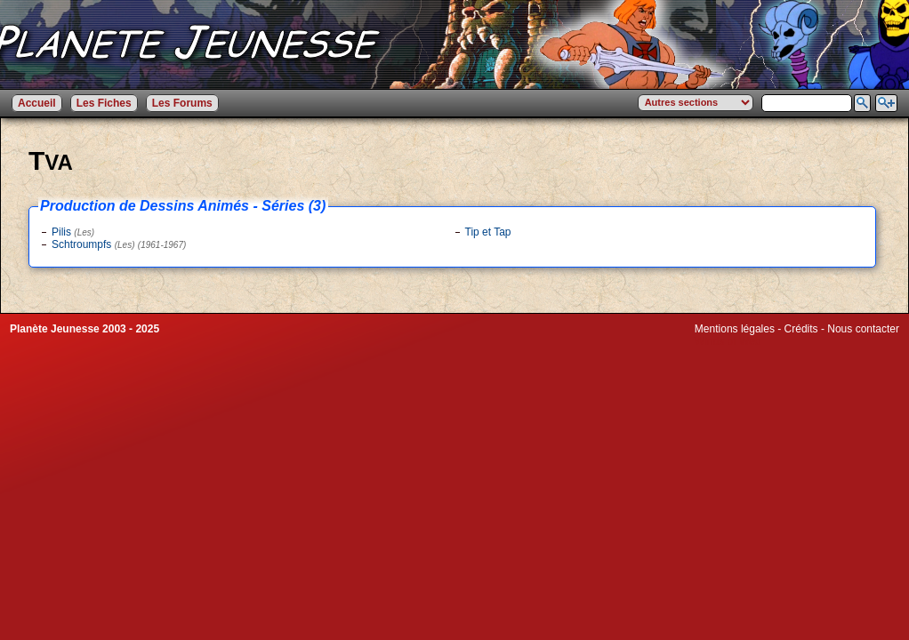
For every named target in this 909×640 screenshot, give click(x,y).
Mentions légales (735, 329)
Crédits (801, 329)
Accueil (37, 103)
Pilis (73, 232)
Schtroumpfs (119, 244)
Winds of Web (727, 341)
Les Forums (182, 103)
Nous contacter (863, 329)
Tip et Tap (488, 232)
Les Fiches (104, 103)
